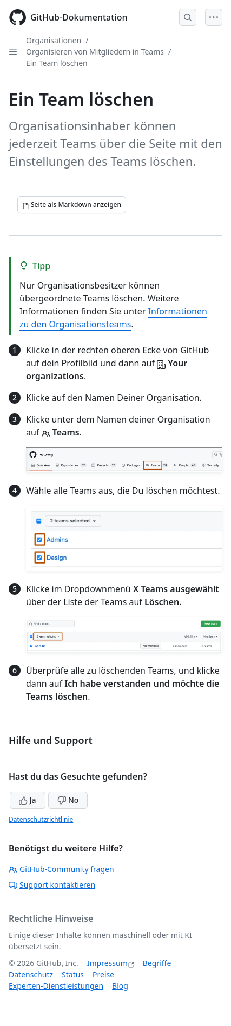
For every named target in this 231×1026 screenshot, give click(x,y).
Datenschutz (31, 974)
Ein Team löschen (57, 63)
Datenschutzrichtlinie (41, 819)
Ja (27, 800)
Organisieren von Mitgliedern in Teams (95, 51)
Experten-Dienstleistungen (56, 986)
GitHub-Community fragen (61, 869)
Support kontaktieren (52, 885)
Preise (103, 974)
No (67, 800)
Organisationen (53, 40)
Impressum (107, 963)
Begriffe (157, 963)
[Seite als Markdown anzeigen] (71, 204)
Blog (120, 986)
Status (73, 974)
